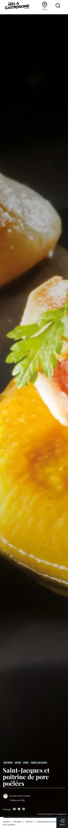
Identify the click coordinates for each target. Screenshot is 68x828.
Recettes (18, 821)
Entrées (8, 762)
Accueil (6, 821)
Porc (26, 762)
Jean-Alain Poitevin (21, 795)
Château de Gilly (17, 800)
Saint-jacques (39, 762)
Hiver (18, 762)
